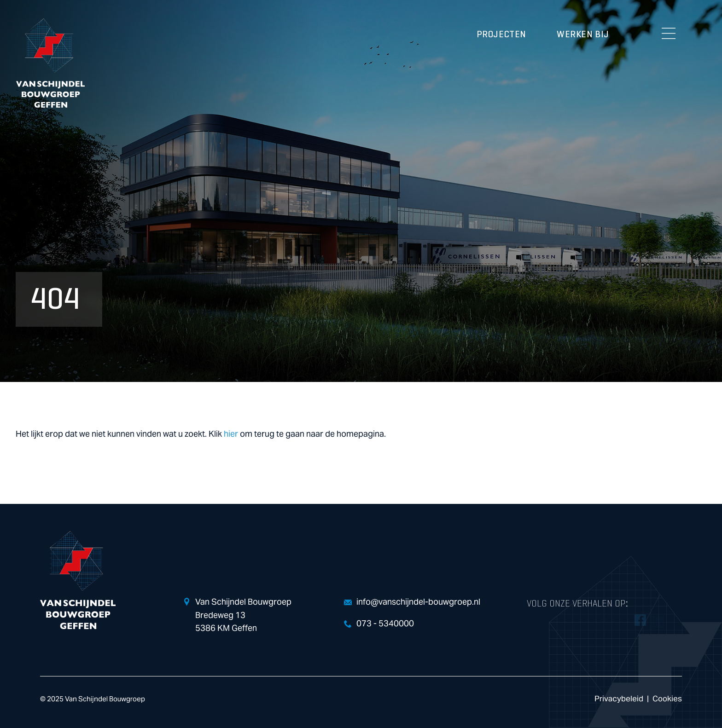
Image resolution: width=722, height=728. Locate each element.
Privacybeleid (618, 699)
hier (231, 434)
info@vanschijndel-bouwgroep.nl (418, 602)
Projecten (501, 34)
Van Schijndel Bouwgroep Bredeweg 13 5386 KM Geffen (243, 615)
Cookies (667, 699)
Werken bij (583, 34)
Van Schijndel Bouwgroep (50, 63)
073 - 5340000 (385, 623)
